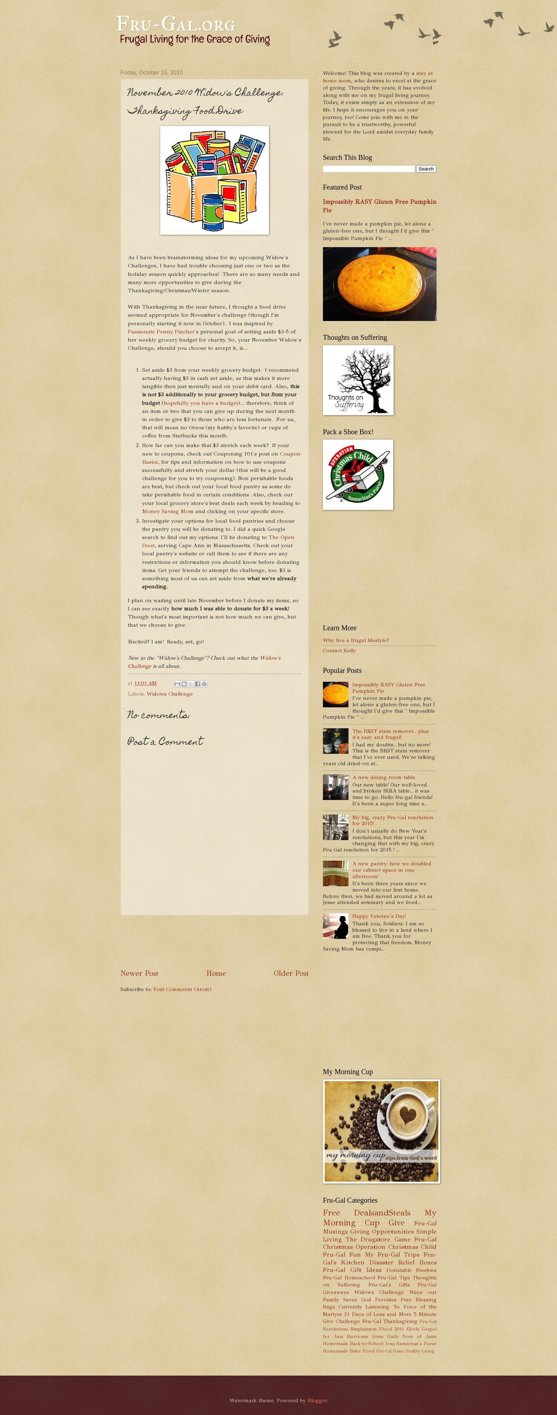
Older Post (291, 973)
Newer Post (139, 973)
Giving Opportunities (382, 1231)
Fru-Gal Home (390, 1351)
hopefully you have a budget (201, 402)
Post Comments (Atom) (182, 989)
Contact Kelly (339, 650)
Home (216, 973)
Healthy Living (419, 1351)
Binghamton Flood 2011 (377, 1329)
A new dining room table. (384, 777)
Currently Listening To (369, 1307)
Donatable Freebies (411, 1270)
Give (397, 1223)
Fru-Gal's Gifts (389, 1284)
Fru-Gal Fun (342, 1254)
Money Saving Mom (168, 511)
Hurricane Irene (365, 1336)
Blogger (317, 1400)
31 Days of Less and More (377, 1314)
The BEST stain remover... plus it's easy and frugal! (390, 734)
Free (331, 1213)
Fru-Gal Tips (394, 1277)
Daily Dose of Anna (412, 1336)
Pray (406, 1299)
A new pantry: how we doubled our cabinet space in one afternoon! (391, 869)
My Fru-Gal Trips (392, 1254)
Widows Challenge (170, 694)
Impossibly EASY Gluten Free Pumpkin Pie (389, 687)
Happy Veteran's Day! (379, 916)
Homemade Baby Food (348, 1351)
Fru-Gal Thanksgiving (390, 1321)
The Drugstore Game (378, 1239)
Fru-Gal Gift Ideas (352, 1270)
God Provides (378, 1299)
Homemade (335, 1343)
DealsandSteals (382, 1213)
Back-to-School (366, 1343)
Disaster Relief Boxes (403, 1262)
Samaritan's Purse (416, 1343)
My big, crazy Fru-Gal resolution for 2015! (392, 820)
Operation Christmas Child (396, 1247)
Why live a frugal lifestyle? (356, 640)
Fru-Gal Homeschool (349, 1277)
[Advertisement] (249, 942)
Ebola (413, 1329)
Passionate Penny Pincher (161, 331)
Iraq (390, 1343)
